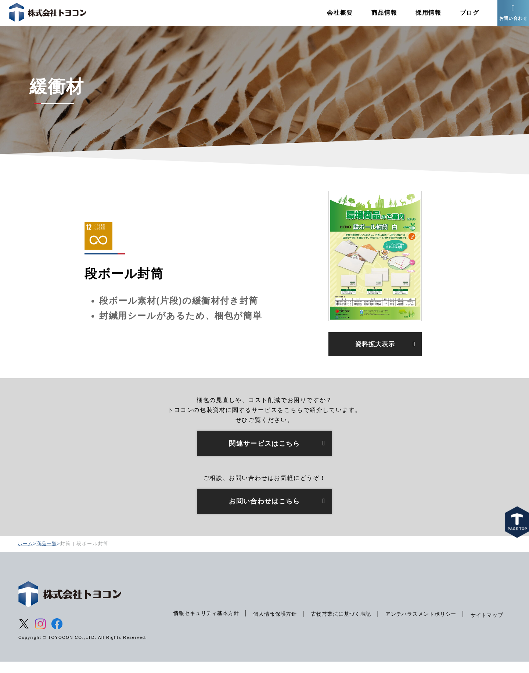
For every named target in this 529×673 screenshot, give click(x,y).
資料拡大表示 (375, 352)
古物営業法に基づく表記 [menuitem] (345, 619)
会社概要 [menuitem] (331, 16)
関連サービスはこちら (264, 453)
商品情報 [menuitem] (375, 16)
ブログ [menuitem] (460, 16)
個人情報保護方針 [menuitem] (276, 619)
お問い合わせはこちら (264, 511)
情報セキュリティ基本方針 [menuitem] (204, 617)
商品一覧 (47, 554)
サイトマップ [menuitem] (187, 633)
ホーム (26, 554)
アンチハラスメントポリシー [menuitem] (428, 619)
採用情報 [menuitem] (419, 16)
